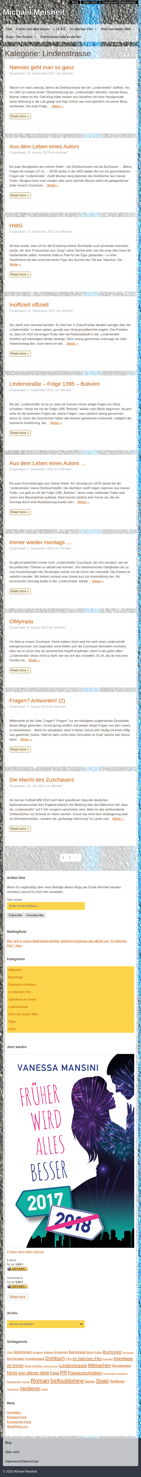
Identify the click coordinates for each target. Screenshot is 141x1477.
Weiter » (57, 106)
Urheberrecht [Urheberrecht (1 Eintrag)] (13, 1389)
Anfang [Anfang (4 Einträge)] (48, 1352)
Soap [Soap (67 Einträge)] (102, 1381)
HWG (16, 226)
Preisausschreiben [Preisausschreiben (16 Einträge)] (85, 1373)
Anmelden (14, 1412)
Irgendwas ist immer (22, 999)
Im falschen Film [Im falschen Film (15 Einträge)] (87, 1358)
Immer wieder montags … (41, 542)
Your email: (14, 899)
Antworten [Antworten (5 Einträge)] (61, 1352)
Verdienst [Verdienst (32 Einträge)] (30, 1388)
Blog (8, 1442)
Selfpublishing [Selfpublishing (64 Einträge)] (67, 1381)
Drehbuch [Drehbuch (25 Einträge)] (55, 1358)
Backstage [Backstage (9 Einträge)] (77, 1352)
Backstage (15, 977)
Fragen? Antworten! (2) (37, 701)
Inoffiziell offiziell (29, 305)
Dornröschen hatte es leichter (60, 36)
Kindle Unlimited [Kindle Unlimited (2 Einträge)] (33, 1366)
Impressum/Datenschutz (22, 1461)
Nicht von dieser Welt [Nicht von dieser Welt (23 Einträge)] (28, 1372)
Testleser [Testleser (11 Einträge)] (117, 1381)
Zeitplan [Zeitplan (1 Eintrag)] (44, 1389)
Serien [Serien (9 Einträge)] (90, 1381)
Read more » (20, 116)
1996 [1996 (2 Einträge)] (9, 1352)
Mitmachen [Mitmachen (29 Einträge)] (99, 1365)
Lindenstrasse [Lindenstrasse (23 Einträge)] (73, 1365)
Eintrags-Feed (17, 1417)
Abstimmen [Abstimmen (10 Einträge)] (22, 1352)
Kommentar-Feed (19, 1422)
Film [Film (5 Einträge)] (69, 1359)
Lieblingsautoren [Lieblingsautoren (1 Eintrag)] (50, 1366)
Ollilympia (21, 621)
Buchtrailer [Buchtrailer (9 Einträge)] (15, 1359)
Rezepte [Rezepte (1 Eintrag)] (26, 1382)
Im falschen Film (83, 29)
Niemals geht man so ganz (42, 67)
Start (9, 29)
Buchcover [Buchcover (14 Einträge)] (112, 1352)
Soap (12, 1029)
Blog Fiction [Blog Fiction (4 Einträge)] (94, 1352)
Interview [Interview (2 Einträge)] (108, 1359)
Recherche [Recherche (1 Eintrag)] (122, 1373)
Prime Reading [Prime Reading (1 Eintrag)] (109, 1373)
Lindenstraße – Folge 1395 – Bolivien (55, 384)
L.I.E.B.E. (60, 29)
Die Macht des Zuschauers (42, 780)
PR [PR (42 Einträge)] (63, 1372)
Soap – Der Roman (21, 37)
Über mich (12, 1452)
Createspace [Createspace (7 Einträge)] (34, 1359)
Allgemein (15, 970)
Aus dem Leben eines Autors (44, 146)
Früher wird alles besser (32, 29)
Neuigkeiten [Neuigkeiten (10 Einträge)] (121, 1366)
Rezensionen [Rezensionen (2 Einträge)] (14, 1381)
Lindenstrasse (18, 1006)
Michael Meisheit (34, 12)
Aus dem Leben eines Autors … (48, 463)
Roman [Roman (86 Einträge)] (40, 1380)
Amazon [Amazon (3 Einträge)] (38, 1352)
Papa (12, 1021)
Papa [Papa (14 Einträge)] (54, 1373)
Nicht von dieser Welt (115, 29)
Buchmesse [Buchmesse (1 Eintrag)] (128, 1352)
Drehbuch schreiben (22, 984)
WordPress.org (17, 1426)
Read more (17, 1297)
